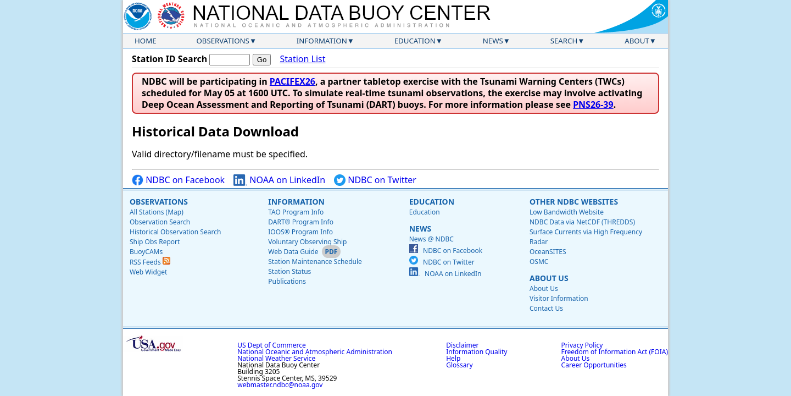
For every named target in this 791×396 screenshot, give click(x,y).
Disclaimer (462, 345)
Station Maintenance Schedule (315, 261)
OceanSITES (548, 251)
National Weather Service (276, 358)
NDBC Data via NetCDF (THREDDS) (582, 222)
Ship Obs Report (155, 241)
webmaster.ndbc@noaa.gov (279, 384)
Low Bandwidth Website (567, 212)
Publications (287, 281)
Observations (222, 41)
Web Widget (148, 272)
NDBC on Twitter (375, 180)
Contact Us (546, 308)
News (493, 41)
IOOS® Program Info (300, 232)
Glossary (459, 365)
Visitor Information (559, 298)
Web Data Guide (293, 251)
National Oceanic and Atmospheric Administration (314, 351)
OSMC (539, 261)
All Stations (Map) (156, 212)
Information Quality (476, 351)
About (637, 41)
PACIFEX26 (292, 81)
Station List (302, 59)
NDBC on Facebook (178, 180)
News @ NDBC (431, 239)
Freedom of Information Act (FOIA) (614, 351)
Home (146, 41)
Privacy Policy (582, 345)
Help (453, 358)
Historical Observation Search (175, 232)
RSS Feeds (150, 262)
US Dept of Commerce (271, 345)
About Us (549, 278)
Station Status (289, 271)
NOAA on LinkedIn (279, 180)
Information (322, 41)
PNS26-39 (593, 104)
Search (564, 41)
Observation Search (160, 222)
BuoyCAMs (146, 251)
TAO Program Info (296, 212)
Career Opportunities (594, 365)
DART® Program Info (300, 222)
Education (415, 41)
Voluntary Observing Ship (307, 241)
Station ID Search (169, 59)
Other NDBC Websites (574, 201)
